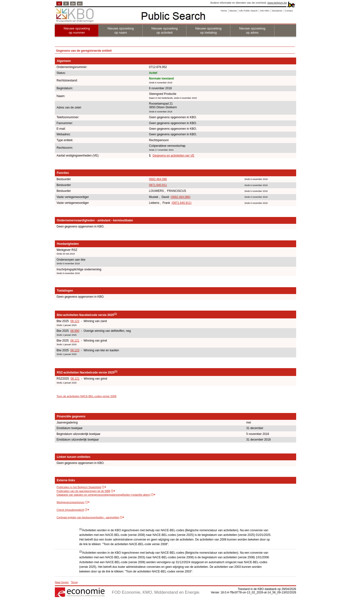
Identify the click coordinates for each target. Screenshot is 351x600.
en (80, 3)
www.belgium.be (277, 2)
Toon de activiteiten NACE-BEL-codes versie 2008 (86, 396)
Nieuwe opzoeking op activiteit (164, 30)
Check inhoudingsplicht (70, 509)
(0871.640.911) (181, 203)
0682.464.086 (158, 179)
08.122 (74, 321)
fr (66, 3)
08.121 (74, 340)
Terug (74, 582)
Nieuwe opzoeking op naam (120, 30)
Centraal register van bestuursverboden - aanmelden (88, 517)
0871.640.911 (158, 185)
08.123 (74, 350)
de (73, 3)
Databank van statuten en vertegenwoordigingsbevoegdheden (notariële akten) (103, 494)
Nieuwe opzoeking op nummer (77, 30)
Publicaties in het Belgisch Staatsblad (79, 487)
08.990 (74, 331)
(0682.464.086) (180, 197)
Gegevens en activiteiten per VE (173, 155)
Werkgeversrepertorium (71, 502)
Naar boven (62, 582)
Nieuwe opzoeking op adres (252, 30)
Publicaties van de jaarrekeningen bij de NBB (83, 491)
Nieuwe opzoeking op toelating (208, 30)
